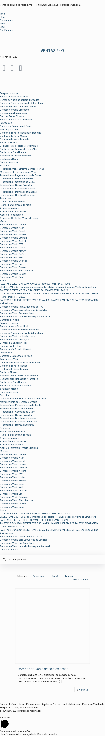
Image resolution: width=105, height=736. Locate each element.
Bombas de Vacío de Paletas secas (18, 106)
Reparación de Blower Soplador (16, 185)
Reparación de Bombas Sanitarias (17, 195)
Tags (54, 576)
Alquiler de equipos (9, 208)
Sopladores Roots (9, 159)
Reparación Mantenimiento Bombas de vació (23, 168)
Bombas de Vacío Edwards (14, 267)
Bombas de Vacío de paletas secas (43, 669)
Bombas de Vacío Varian (12, 247)
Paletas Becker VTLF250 (12, 296)
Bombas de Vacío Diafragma (14, 109)
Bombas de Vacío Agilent (13, 241)
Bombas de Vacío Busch (12, 277)
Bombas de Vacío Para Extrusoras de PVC (21, 306)
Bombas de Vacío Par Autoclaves (17, 313)
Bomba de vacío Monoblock (14, 96)
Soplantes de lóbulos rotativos (15, 155)
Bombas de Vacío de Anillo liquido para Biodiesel (25, 316)
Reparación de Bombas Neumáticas (18, 191)
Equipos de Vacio (9, 93)
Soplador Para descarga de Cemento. (19, 145)
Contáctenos (6, 20)
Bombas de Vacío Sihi (11, 264)
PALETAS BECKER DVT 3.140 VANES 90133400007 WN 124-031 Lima (35, 283)
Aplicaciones (6, 303)
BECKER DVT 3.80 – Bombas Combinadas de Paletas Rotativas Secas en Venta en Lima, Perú (48, 287)
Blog (2, 17)
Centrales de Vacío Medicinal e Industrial (20, 132)
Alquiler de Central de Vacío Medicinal (19, 218)
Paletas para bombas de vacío (15, 205)
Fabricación (6, 122)
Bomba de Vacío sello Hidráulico (16, 119)
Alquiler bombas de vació (13, 211)
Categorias (38, 576)
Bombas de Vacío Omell (12, 231)
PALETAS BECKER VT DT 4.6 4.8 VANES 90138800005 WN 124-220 (34, 290)
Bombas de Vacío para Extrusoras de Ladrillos (23, 310)
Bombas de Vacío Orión (12, 254)
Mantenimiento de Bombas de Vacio (18, 172)
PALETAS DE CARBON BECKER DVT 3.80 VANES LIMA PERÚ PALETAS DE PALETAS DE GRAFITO (49, 293)
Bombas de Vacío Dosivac (13, 260)
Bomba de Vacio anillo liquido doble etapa (21, 103)
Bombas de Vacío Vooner (13, 224)
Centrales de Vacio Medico (14, 136)
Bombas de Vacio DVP (11, 244)
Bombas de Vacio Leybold (13, 237)
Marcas (4, 221)
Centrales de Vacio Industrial (14, 139)
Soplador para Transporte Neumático (19, 149)
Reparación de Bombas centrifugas (18, 188)
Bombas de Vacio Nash (12, 228)
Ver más (83, 689)
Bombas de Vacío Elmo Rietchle (16, 270)
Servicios (4, 165)
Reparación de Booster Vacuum (16, 178)
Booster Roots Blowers (12, 116)
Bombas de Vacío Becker (13, 273)
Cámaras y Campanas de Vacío (16, 126)
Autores (68, 576)
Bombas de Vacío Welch (12, 257)
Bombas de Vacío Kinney (13, 251)
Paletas (4, 280)
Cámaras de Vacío (9, 319)
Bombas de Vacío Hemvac (13, 234)
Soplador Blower (8, 142)
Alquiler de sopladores (11, 214)
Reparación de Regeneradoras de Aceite (20, 175)
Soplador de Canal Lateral (13, 152)
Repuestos (5, 198)
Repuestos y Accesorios (12, 201)
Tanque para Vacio (9, 129)
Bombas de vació (9, 162)
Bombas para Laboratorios (14, 113)
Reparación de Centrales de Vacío (17, 182)
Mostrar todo (80, 579)
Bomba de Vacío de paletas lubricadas (19, 99)
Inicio (2, 13)
